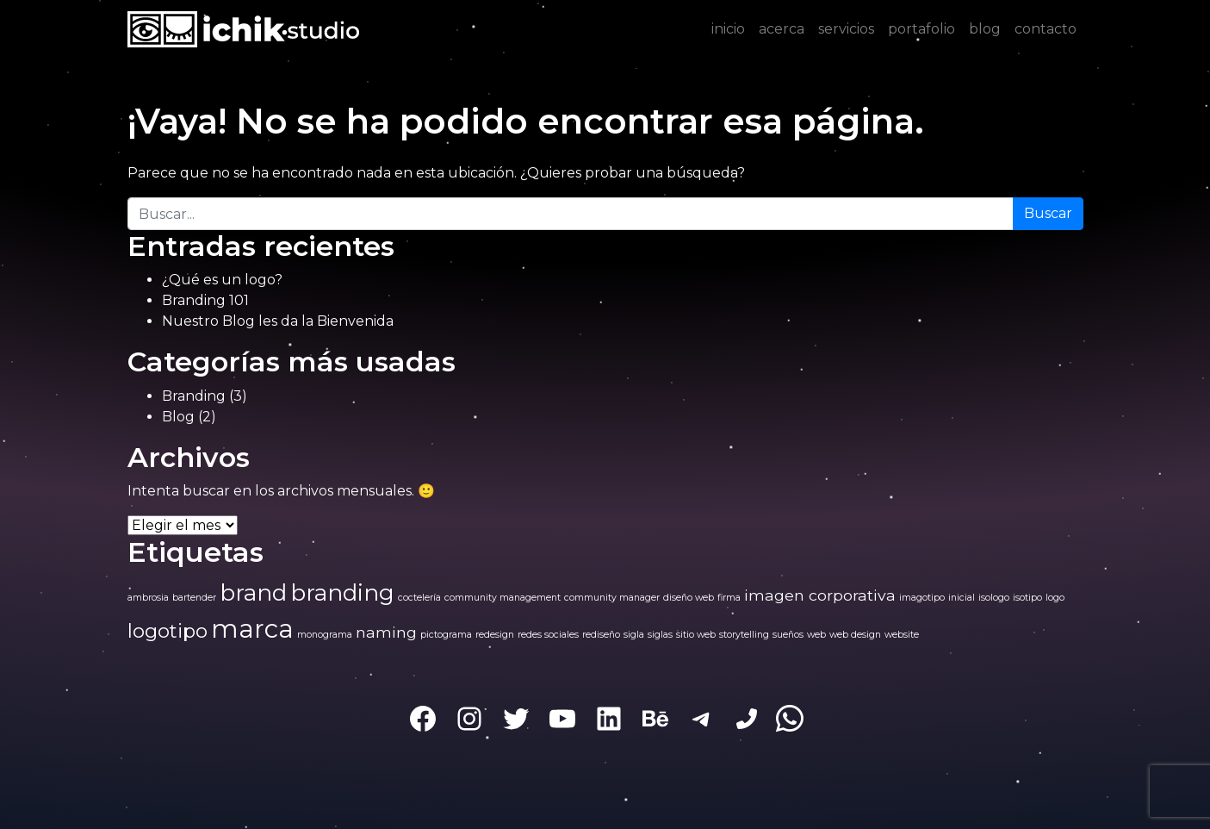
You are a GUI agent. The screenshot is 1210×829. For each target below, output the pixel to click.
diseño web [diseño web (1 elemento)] (688, 597)
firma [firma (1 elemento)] (729, 597)
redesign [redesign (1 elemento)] (494, 634)
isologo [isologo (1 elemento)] (993, 597)
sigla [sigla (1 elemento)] (634, 634)
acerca (781, 29)
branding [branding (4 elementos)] (342, 593)
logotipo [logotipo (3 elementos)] (167, 631)
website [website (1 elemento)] (901, 634)
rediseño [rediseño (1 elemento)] (601, 634)
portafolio (921, 29)
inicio (728, 29)
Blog (178, 416)
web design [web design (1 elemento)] (855, 634)
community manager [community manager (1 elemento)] (612, 597)
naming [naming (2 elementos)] (386, 632)
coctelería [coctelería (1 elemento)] (419, 597)
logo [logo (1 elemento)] (1055, 597)
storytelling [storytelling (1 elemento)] (744, 634)
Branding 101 (205, 300)
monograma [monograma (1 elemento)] (324, 634)
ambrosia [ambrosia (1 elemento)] (148, 597)
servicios (846, 29)
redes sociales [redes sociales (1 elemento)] (548, 634)
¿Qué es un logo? (222, 279)
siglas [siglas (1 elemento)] (660, 634)
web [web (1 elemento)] (816, 634)
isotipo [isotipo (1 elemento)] (1027, 597)
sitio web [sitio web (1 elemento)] (696, 634)
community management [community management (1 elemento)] (502, 597)
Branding (194, 396)
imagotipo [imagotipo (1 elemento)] (922, 597)
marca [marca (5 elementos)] (252, 629)
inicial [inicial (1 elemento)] (961, 597)
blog (985, 29)
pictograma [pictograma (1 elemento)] (446, 634)
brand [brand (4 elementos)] (253, 593)
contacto (1046, 29)
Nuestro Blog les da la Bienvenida (278, 321)
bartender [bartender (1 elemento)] (194, 597)
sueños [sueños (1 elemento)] (788, 634)
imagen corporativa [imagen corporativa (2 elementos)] (820, 595)
